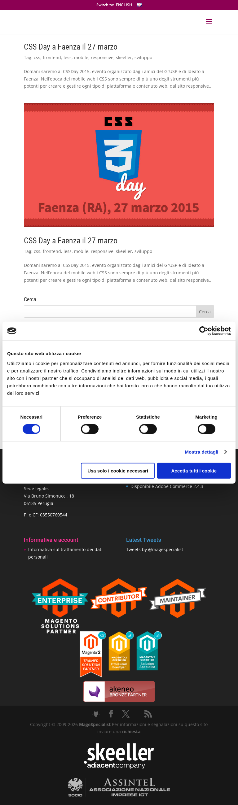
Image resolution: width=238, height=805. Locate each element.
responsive (102, 57)
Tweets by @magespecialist (154, 549)
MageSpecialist (95, 724)
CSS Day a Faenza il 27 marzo (70, 46)
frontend (52, 57)
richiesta (130, 731)
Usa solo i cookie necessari (117, 470)
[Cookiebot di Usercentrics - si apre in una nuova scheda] (204, 331)
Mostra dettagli (201, 452)
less (68, 57)
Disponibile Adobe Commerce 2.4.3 (166, 486)
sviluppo (143, 57)
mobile (81, 57)
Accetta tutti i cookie (194, 470)
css (37, 57)
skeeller (124, 57)
